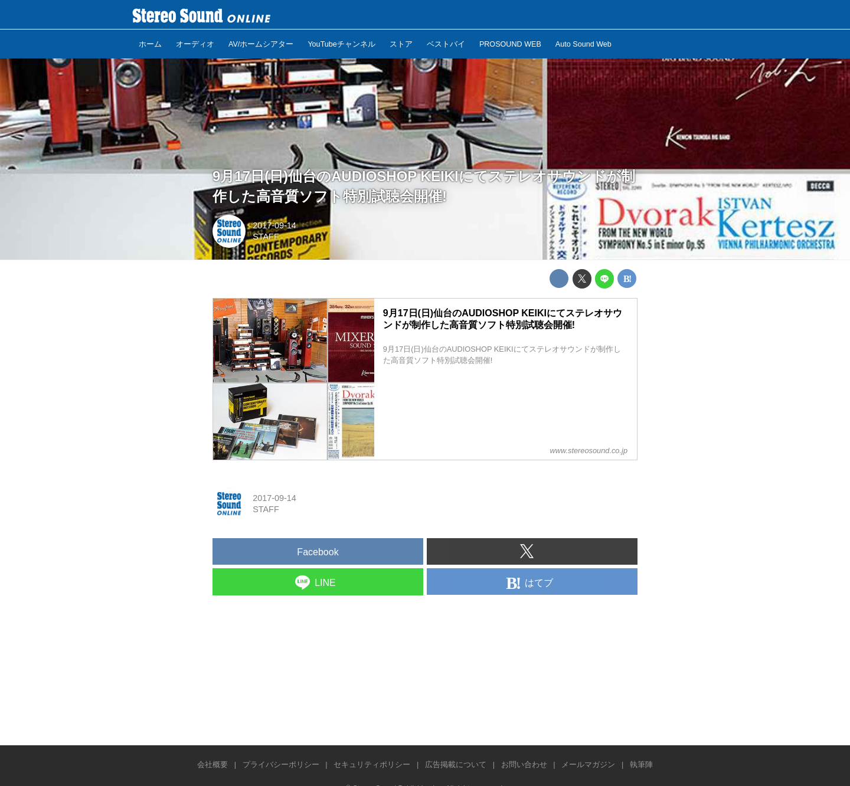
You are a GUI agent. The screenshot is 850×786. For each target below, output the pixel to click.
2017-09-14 (274, 225)
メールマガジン (588, 764)
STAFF (266, 236)
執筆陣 (641, 764)
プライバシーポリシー (281, 764)
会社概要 (212, 764)
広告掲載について (455, 764)
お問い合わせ (524, 764)
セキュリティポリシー (372, 764)
